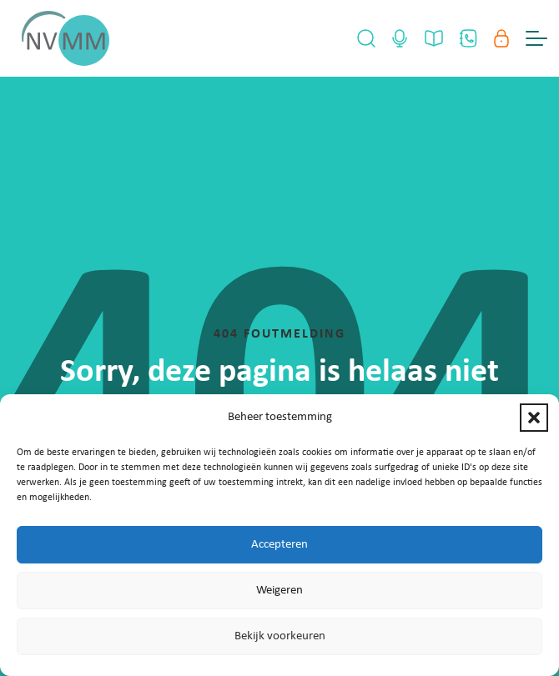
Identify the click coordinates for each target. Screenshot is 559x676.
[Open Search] (366, 38)
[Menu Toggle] (536, 38)
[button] (534, 417)
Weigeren (279, 590)
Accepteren (279, 544)
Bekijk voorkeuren (279, 636)
